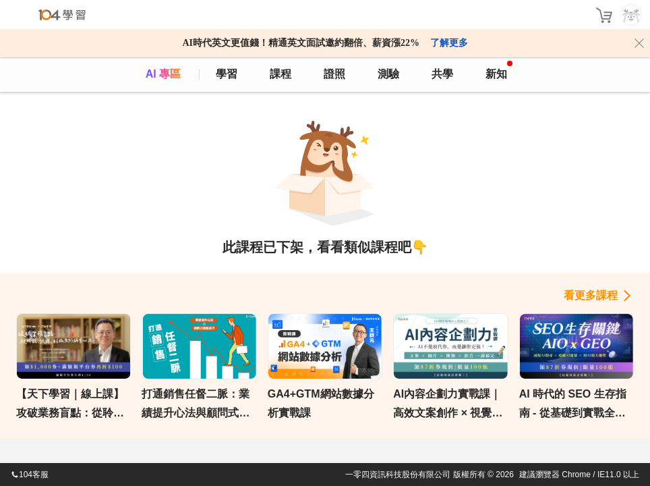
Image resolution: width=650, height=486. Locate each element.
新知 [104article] (498, 70)
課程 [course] (280, 74)
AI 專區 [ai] (163, 74)
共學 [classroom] (442, 74)
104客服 (30, 474)
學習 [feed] (226, 74)
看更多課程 (591, 295)
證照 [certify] (334, 74)
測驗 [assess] (388, 74)
